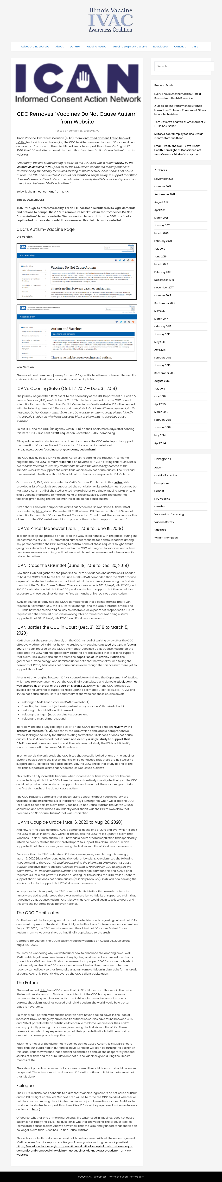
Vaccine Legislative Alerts (129, 46)
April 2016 (160, 349)
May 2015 (160, 396)
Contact (180, 46)
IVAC (96, 130)
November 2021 (164, 179)
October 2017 (162, 295)
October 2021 (162, 186)
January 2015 (162, 427)
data (43, 990)
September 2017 (164, 303)
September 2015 (164, 373)
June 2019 (160, 256)
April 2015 (160, 404)
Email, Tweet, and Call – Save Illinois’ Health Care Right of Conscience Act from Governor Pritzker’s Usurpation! (177, 150)
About (59, 46)
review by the (123, 727)
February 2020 (163, 241)
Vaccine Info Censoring (169, 514)
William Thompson (166, 537)
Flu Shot (159, 491)
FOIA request (62, 433)
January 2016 (162, 365)
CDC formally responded (57, 462)
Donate (75, 46)
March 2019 (161, 264)
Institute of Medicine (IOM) (34, 731)
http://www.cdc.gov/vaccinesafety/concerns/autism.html (56, 449)
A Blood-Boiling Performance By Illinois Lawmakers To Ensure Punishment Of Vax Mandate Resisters (180, 110)
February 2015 (163, 420)
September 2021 (164, 194)
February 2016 (162, 357)
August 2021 (161, 202)
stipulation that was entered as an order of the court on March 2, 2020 (76, 684)
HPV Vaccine (162, 498)
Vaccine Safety (164, 522)
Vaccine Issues (96, 46)
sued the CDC (114, 645)
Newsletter (160, 46)
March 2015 (161, 412)
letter (55, 396)
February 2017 (162, 326)
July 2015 (159, 388)
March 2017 (161, 318)
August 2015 (162, 381)
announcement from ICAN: (50, 192)
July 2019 (159, 248)
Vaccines (160, 529)
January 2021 (162, 225)
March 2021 (161, 217)
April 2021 (160, 210)
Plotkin (114, 657)
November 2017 (164, 287)
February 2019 (162, 272)
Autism (158, 467)
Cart (195, 46)
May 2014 (160, 435)
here (35, 1109)
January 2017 (162, 334)
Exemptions (161, 483)
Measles (159, 506)
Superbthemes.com (132, 1176)
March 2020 (161, 233)
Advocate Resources (35, 46)
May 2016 (160, 342)
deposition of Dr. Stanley (93, 657)
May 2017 (160, 311)
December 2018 (164, 280)
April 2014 (160, 443)
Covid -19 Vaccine (165, 475)
